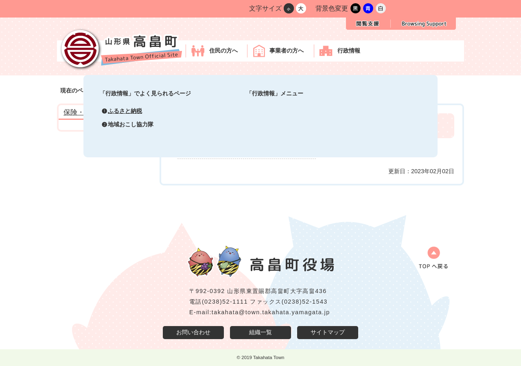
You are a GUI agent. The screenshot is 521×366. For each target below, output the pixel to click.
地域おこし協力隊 (130, 124)
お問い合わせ (193, 332)
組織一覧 (260, 332)
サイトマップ (328, 332)
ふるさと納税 (125, 111)
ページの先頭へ (430, 260)
